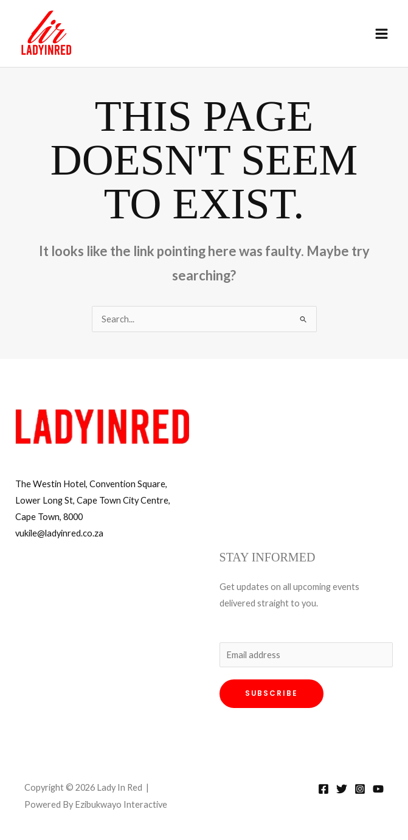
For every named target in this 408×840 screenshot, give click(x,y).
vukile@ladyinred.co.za (59, 533)
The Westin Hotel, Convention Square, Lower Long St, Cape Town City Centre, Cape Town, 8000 (92, 500)
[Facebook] (323, 788)
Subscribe (271, 693)
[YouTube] (378, 788)
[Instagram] (359, 788)
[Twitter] (341, 788)
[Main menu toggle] (381, 33)
